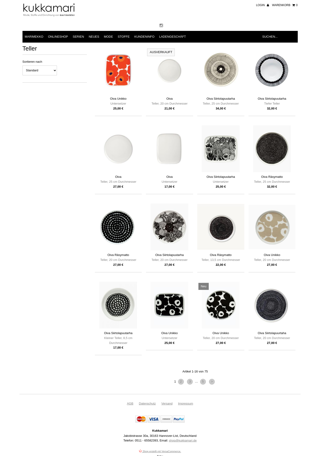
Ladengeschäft (172, 36)
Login (262, 5)
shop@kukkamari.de (183, 440)
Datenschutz (147, 403)
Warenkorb (285, 5)
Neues (94, 36)
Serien (78, 36)
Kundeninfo (144, 36)
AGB (130, 403)
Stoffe (124, 36)
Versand (167, 403)
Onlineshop (58, 36)
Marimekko (34, 36)
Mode (108, 36)
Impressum (185, 403)
